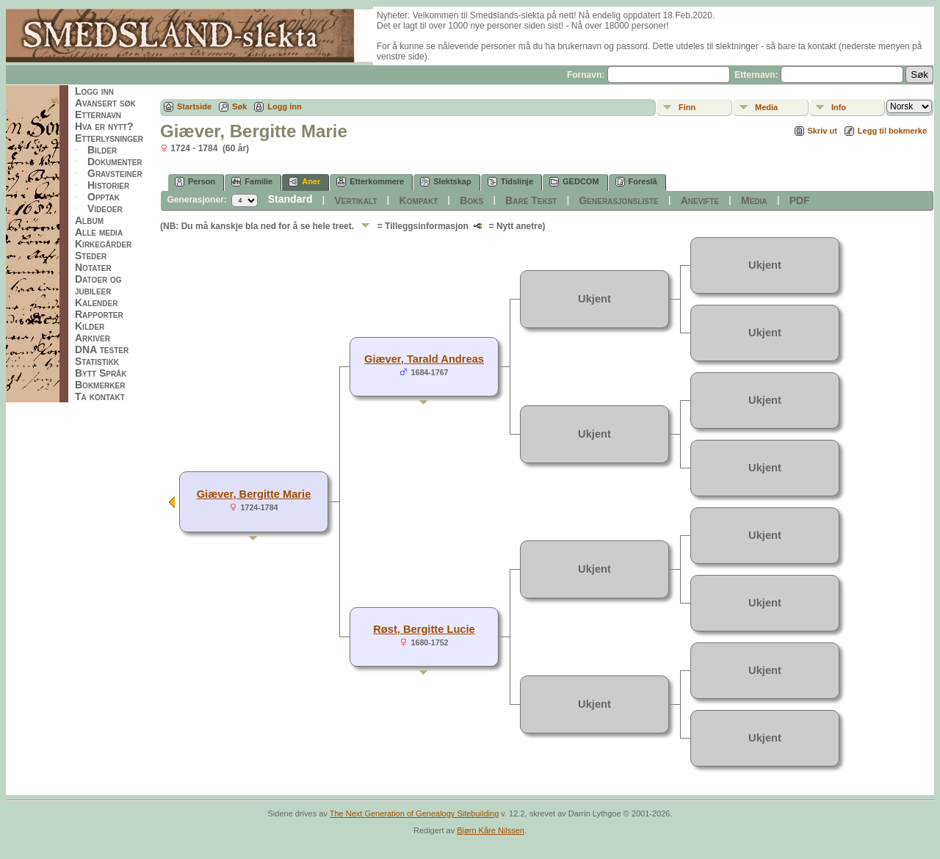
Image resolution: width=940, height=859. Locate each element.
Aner (304, 181)
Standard (290, 199)
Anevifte (700, 200)
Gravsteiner (114, 173)
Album (89, 220)
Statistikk (97, 361)
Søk (239, 106)
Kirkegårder (103, 244)
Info (838, 107)
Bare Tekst (531, 200)
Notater (93, 267)
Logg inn (94, 91)
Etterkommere (370, 181)
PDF (799, 200)
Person (195, 181)
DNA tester (102, 349)
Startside (194, 106)
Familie (251, 181)
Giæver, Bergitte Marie (254, 494)
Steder (90, 255)
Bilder (102, 150)
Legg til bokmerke (892, 130)
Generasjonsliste (618, 200)
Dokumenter (114, 161)
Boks (471, 200)
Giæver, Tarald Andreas (424, 359)
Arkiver (92, 338)
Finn (687, 107)
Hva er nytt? (104, 126)
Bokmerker (100, 385)
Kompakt (419, 200)
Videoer (105, 208)
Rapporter (99, 314)
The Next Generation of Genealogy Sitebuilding (414, 813)
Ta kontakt (100, 396)
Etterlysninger (109, 138)
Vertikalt (355, 200)
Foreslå (636, 181)
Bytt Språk (101, 373)
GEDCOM (574, 181)
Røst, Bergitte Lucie (423, 629)
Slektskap (445, 181)
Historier (108, 185)
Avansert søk (105, 103)
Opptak (103, 197)
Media (766, 107)
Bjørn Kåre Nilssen (490, 830)
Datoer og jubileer (98, 285)
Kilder (89, 326)
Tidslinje (510, 181)
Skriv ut (822, 130)
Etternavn (98, 114)
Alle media (99, 232)
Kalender (96, 302)
